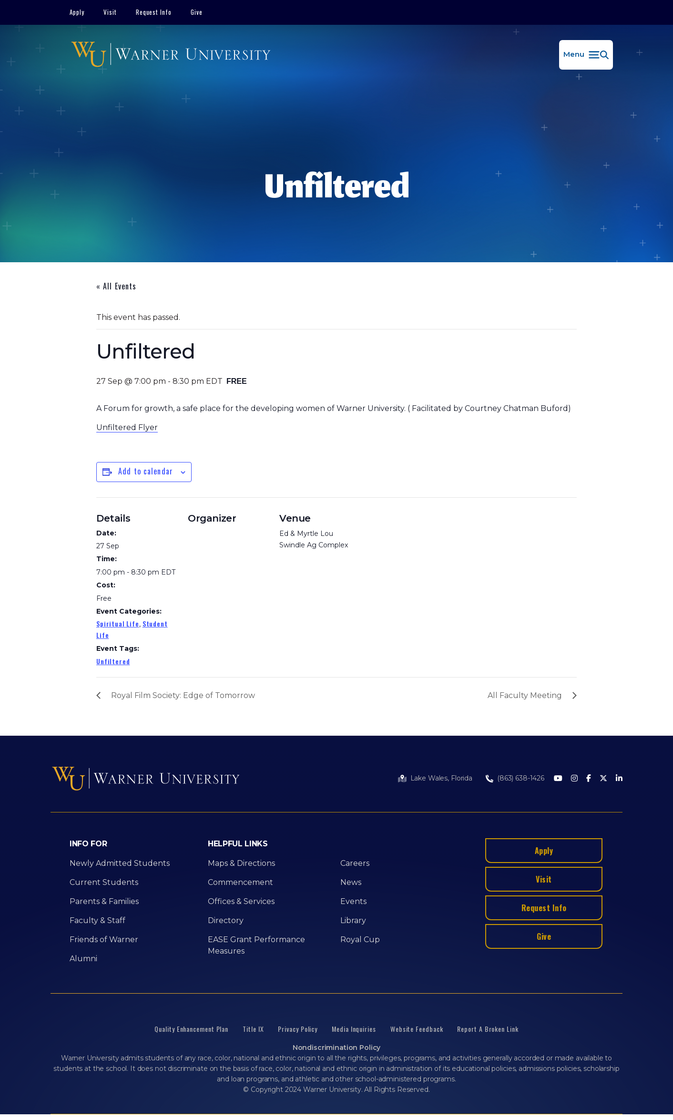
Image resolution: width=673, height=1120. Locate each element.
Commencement (240, 882)
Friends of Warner (104, 939)
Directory (226, 920)
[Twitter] (603, 779)
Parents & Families (104, 901)
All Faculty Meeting (525, 695)
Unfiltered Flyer (127, 427)
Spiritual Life (117, 623)
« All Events (116, 286)
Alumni (83, 958)
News (350, 882)
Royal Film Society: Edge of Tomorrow (183, 695)
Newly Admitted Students (120, 863)
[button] (586, 55)
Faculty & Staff (97, 920)
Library (353, 920)
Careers (354, 863)
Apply (77, 12)
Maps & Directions (241, 863)
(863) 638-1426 (520, 778)
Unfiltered (113, 661)
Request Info (154, 12)
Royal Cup (360, 939)
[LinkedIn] (619, 779)
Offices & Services (241, 901)
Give (197, 12)
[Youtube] (558, 779)
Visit (110, 12)
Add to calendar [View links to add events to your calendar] (145, 471)
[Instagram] (574, 779)
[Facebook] (588, 779)
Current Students (104, 882)
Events (353, 901)
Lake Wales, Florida (441, 778)
